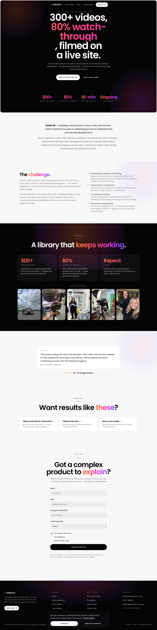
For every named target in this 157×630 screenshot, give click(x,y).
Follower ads (91, 608)
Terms (134, 624)
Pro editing (91, 600)
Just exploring (58, 537)
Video (79, 5)
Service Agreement (146, 624)
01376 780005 (128, 600)
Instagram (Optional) (58, 510)
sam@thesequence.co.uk (132, 596)
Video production (58, 600)
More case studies (91, 77)
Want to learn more (60, 541)
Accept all (64, 623)
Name (52, 488)
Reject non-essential (93, 623)
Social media (88, 5)
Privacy (127, 624)
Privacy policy (89, 618)
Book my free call (78, 547)
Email (52, 499)
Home (54, 596)
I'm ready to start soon (61, 533)
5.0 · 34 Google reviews (78, 373)
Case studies (69, 5)
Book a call (102, 5)
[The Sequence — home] (56, 5)
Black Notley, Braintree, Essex (133, 604)
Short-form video (93, 596)
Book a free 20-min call (68, 77)
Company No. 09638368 (37, 624)
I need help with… (57, 521)
